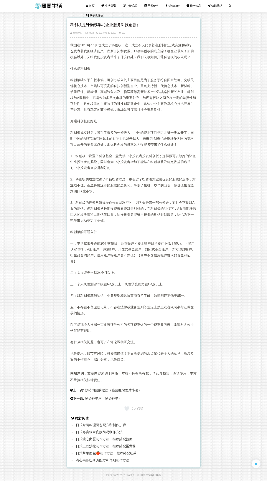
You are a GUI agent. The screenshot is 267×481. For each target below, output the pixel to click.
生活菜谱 (109, 5)
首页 (90, 5)
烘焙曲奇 (173, 5)
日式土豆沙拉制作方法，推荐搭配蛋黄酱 (106, 446)
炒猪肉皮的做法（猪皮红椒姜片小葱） (113, 390)
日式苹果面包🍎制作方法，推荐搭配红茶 (106, 453)
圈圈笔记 (75, 32)
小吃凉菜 (130, 5)
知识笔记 (215, 5)
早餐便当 (152, 5)
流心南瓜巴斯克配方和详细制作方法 (102, 460)
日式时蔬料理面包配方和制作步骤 (101, 425)
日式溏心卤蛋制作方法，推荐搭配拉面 (104, 439)
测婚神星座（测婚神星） (103, 398)
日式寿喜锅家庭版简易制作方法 (99, 432)
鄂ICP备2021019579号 (120, 475)
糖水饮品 (194, 5)
